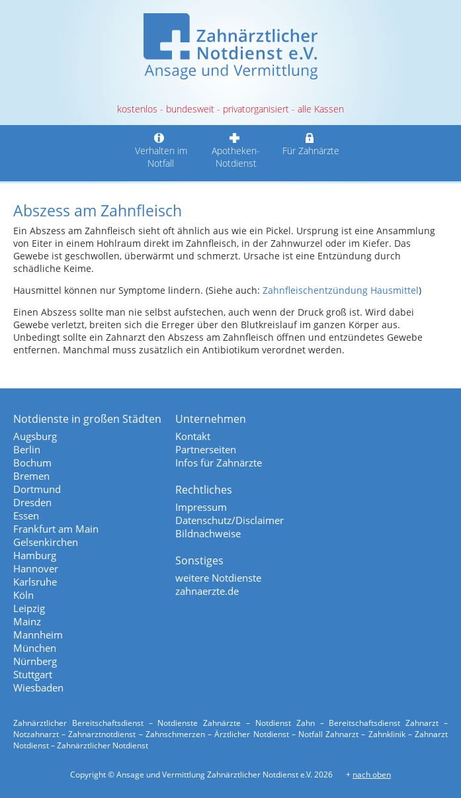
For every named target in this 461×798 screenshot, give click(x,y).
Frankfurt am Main (56, 528)
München (34, 647)
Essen (26, 515)
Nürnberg (35, 661)
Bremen (31, 475)
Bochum (32, 462)
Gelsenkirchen (45, 542)
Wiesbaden (38, 687)
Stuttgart (32, 674)
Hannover (35, 568)
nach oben (372, 774)
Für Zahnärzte (311, 144)
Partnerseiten (205, 449)
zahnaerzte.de (207, 591)
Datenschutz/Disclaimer (229, 520)
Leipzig (29, 608)
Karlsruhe (35, 581)
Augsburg (35, 436)
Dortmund (37, 489)
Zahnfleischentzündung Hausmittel (341, 290)
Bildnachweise (208, 533)
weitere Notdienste (218, 577)
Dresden (32, 502)
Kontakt (192, 436)
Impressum (201, 506)
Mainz (27, 621)
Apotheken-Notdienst (235, 150)
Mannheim (38, 634)
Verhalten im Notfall (161, 150)
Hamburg (34, 555)
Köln (23, 594)
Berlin (26, 449)
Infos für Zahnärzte (218, 462)
